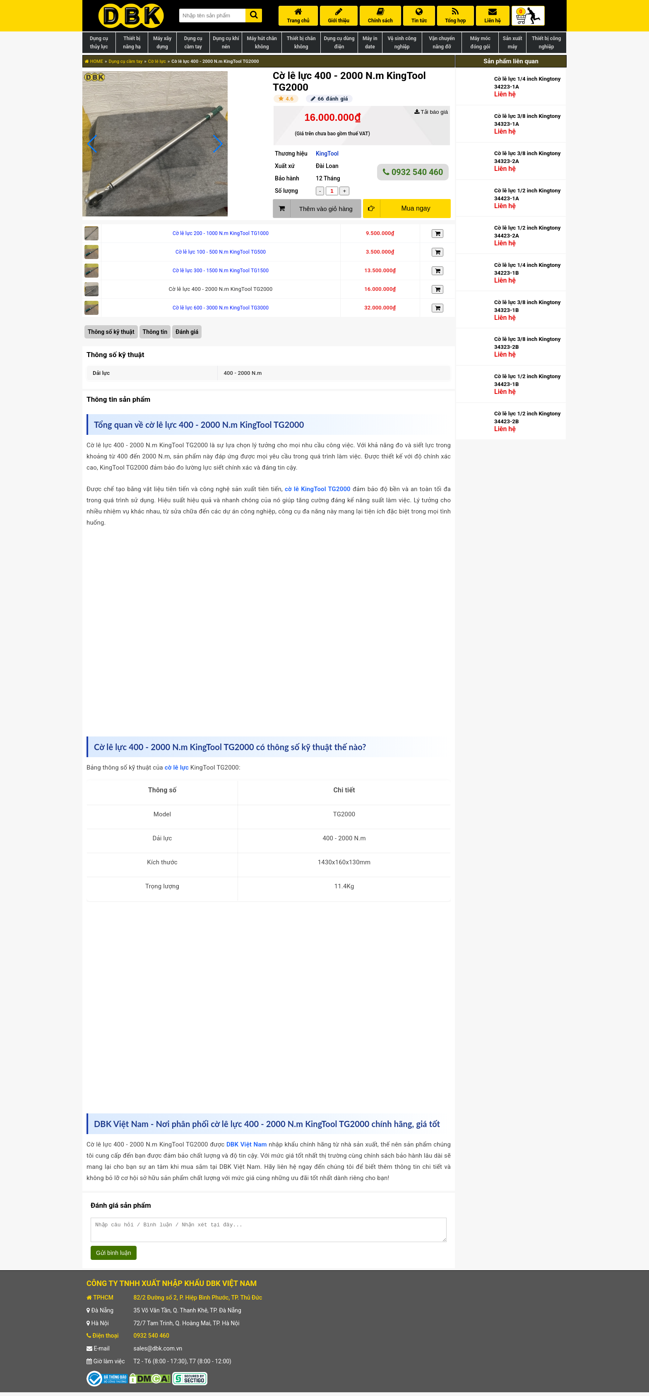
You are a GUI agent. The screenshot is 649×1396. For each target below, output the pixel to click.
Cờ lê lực (157, 61)
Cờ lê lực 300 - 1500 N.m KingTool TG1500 (221, 270)
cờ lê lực (177, 767)
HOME (94, 61)
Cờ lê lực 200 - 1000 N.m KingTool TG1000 (221, 233)
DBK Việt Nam (246, 1144)
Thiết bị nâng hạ (132, 43)
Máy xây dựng (162, 43)
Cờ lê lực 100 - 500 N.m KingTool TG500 (220, 252)
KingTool (327, 153)
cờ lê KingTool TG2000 (318, 489)
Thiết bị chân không (301, 43)
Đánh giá (186, 332)
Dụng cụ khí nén (226, 43)
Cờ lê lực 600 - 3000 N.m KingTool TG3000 (221, 308)
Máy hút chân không (262, 43)
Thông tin (155, 332)
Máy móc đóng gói (480, 43)
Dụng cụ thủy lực (99, 43)
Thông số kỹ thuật (111, 332)
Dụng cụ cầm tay (193, 43)
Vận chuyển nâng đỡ (442, 43)
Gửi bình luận (113, 1256)
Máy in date (370, 43)
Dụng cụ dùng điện (339, 43)
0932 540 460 (413, 172)
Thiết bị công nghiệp (546, 43)
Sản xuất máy (512, 43)
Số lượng (286, 190)
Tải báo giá (431, 112)
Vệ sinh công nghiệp (402, 43)
